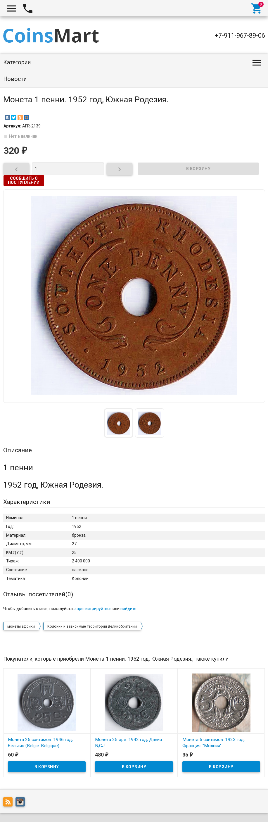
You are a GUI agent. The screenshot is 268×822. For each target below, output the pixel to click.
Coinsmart (17, 810)
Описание (17, 450)
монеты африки (21, 612)
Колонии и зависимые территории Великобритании (92, 612)
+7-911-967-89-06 (240, 35)
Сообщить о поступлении (23, 180)
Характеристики (26, 501)
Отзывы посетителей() (38, 594)
